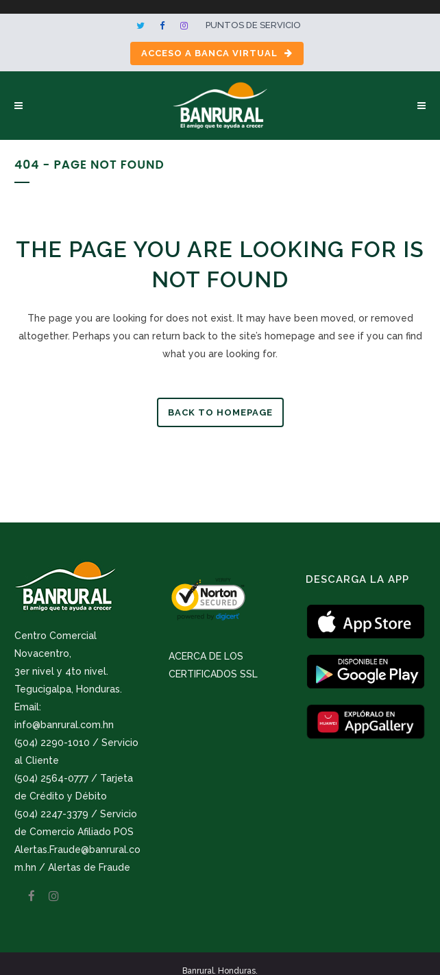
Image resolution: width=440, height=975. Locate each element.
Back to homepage (220, 412)
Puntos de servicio (253, 25)
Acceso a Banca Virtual (217, 53)
